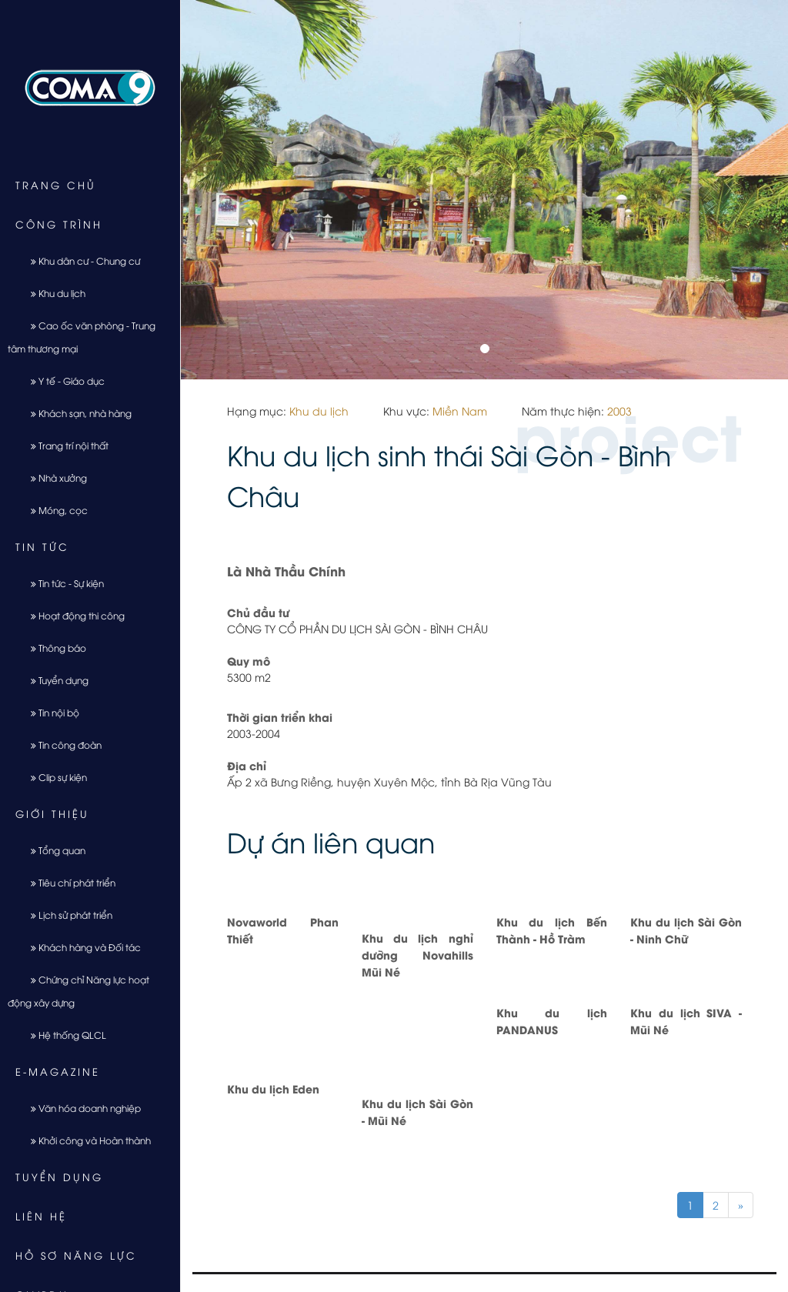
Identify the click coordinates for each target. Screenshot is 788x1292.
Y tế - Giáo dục (62, 380)
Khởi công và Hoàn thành (85, 1140)
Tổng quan (52, 849)
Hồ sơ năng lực (76, 1255)
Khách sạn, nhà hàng (75, 412)
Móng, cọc (53, 509)
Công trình (58, 224)
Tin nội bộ (49, 712)
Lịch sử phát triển (65, 914)
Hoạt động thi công (72, 615)
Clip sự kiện (53, 776)
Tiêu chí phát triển (67, 882)
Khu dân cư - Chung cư (79, 260)
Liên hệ (41, 1216)
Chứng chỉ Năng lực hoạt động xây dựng (78, 991)
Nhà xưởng (53, 477)
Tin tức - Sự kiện (61, 582)
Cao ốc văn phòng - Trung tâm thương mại (81, 337)
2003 (619, 410)
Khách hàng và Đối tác (80, 946)
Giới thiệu (52, 813)
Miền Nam (459, 410)
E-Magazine (57, 1071)
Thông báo (52, 647)
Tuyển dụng (53, 679)
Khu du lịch (52, 292)
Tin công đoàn (60, 744)
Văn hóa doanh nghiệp (80, 1107)
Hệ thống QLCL (62, 1034)
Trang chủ (55, 185)
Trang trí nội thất (64, 445)
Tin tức (42, 546)
